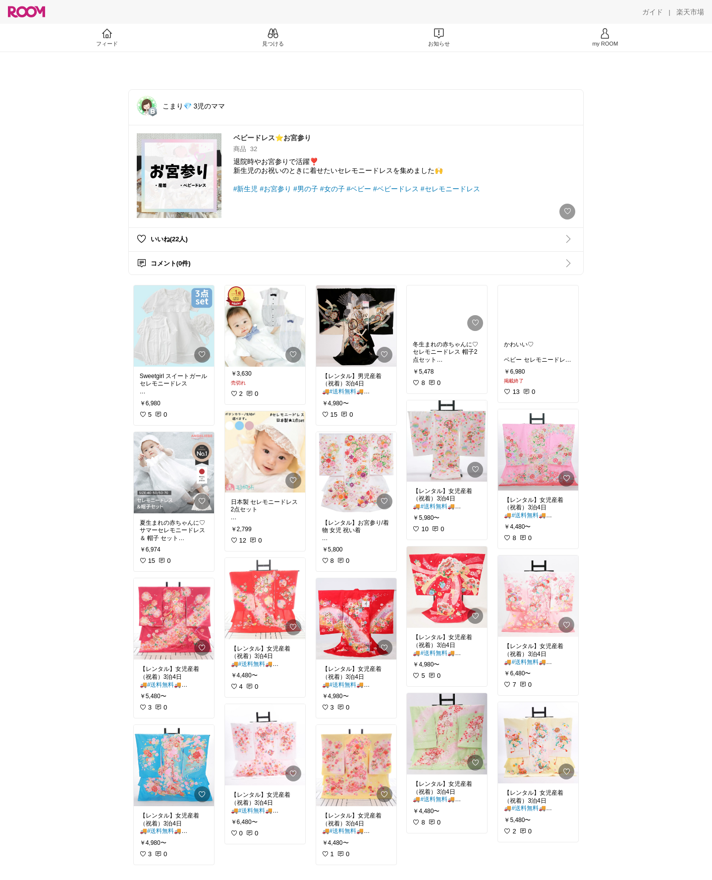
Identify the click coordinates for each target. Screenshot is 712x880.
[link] (174, 326)
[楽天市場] (690, 11)
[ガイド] (652, 11)
